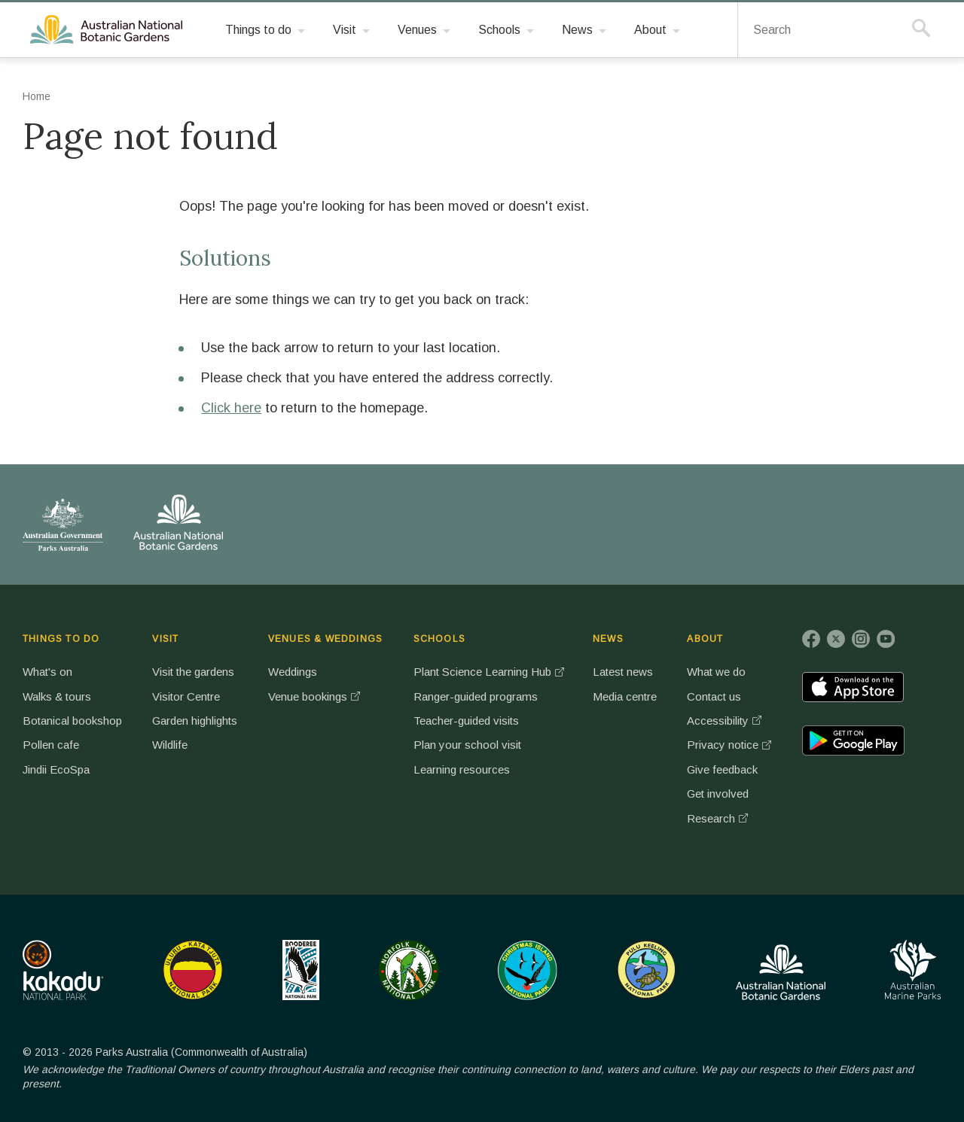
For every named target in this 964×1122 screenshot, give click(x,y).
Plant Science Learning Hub (482, 671)
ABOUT (705, 639)
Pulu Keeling (646, 970)
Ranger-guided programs (475, 696)
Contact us (714, 696)
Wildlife (170, 744)
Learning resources (461, 769)
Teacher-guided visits (466, 720)
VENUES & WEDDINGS (325, 639)
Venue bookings (307, 696)
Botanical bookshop (72, 720)
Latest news (623, 671)
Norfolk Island (409, 970)
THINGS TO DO (61, 639)
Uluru (193, 970)
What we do (716, 671)
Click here (231, 407)
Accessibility (718, 720)
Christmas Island (527, 970)
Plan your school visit (467, 744)
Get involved (718, 793)
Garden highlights (194, 720)
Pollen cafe (51, 744)
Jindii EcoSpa (56, 769)
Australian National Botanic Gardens (109, 30)
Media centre (625, 696)
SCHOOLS (439, 639)
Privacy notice (722, 744)
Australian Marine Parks (913, 969)
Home (36, 96)
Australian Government (63, 524)
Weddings (292, 671)
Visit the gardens (193, 671)
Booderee (300, 970)
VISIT (165, 639)
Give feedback (722, 769)
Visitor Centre (186, 696)
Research (711, 818)
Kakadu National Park (63, 970)
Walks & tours (57, 696)
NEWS (608, 639)
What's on (47, 671)
